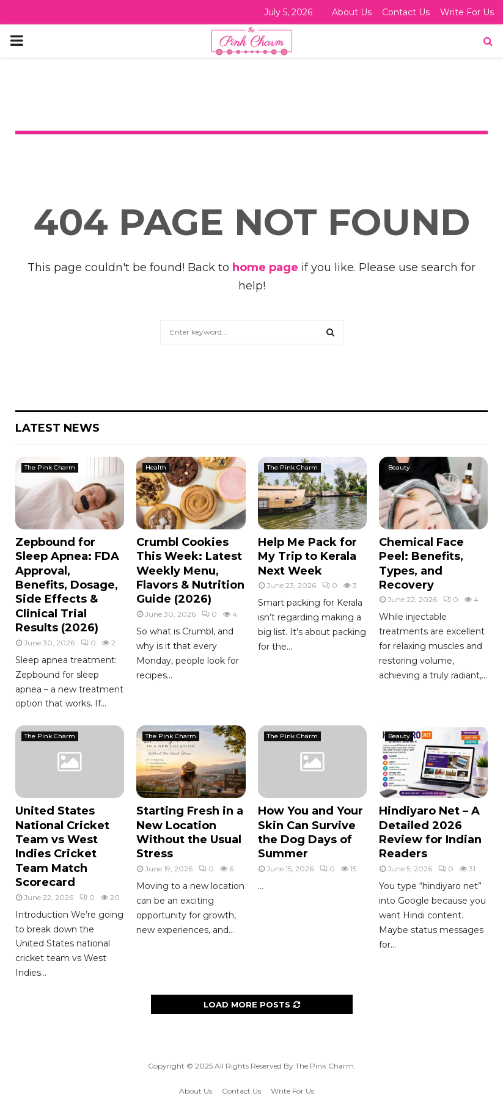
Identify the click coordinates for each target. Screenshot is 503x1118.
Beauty (399, 467)
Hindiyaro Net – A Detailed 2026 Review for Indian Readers (430, 832)
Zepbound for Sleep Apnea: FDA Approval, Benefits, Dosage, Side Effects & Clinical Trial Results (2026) (67, 584)
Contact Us (406, 12)
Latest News (57, 428)
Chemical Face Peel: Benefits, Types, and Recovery (421, 563)
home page (265, 267)
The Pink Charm (49, 467)
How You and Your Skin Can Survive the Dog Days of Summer (310, 832)
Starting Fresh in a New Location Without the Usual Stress (189, 832)
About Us (352, 12)
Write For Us (467, 12)
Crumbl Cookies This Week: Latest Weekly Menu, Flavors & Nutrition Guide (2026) (190, 570)
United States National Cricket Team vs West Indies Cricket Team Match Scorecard (62, 846)
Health (155, 467)
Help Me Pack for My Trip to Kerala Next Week (307, 556)
